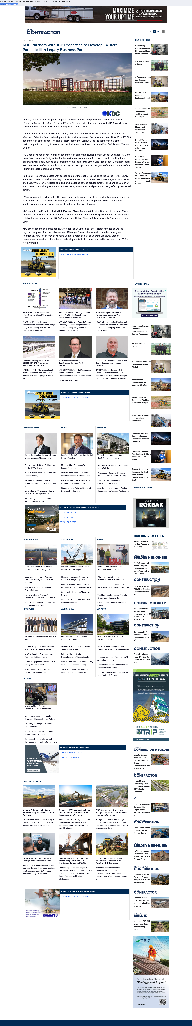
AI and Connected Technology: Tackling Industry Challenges (140, 400)
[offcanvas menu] (163, 31)
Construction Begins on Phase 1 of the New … (77, 593)
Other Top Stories (32, 781)
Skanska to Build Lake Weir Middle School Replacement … (75, 648)
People (64, 427)
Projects (101, 427)
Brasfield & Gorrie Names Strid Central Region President (77, 456)
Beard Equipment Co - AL (71, 753)
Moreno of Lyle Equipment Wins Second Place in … (74, 466)
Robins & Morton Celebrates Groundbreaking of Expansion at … (75, 655)
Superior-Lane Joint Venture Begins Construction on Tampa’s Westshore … (113, 489)
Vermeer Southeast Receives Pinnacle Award (40, 637)
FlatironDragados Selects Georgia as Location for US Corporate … (112, 673)
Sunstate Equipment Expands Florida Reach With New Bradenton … (112, 666)
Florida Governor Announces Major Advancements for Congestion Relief (76, 586)
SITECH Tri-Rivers (68, 522)
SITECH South (66, 517)
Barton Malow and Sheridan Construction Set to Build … (108, 482)
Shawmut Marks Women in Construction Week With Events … (39, 707)
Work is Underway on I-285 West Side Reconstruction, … (40, 474)
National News (142, 40)
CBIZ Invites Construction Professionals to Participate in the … (112, 578)
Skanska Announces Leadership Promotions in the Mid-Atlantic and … (76, 474)
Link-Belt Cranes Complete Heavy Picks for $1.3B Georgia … (75, 568)
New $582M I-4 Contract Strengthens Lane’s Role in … (112, 466)
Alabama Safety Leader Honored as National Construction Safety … (76, 481)
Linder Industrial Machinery (74, 255)
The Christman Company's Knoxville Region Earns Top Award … (112, 596)
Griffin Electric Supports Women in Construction (111, 604)
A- (150, 31)
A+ (158, 31)
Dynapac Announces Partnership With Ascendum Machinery (113, 658)
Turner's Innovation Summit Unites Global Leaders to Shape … (39, 732)
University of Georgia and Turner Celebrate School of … (38, 725)
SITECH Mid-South (68, 512)
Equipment (29, 609)
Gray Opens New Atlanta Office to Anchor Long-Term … (111, 637)
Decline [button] (3, 4)
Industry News (30, 284)
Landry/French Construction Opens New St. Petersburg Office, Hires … (39, 492)
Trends (100, 539)
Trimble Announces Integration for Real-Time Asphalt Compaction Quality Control (143, 178)
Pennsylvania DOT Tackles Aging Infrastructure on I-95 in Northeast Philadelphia (142, 614)
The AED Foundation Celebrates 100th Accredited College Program (40, 604)
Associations (31, 539)
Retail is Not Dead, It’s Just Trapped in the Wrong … (141, 544)
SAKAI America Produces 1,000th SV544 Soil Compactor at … (39, 670)
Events (27, 678)
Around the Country (144, 487)
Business (101, 609)
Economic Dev (67, 609)
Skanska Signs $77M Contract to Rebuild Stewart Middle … (38, 500)
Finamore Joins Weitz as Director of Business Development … (76, 489)
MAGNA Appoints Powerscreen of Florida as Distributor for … (39, 655)
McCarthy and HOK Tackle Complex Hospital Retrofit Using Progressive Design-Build (141, 568)
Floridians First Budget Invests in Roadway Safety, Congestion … (74, 578)
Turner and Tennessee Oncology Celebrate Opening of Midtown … (74, 670)
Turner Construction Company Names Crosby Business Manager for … (40, 456)
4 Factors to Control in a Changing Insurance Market (143, 80)
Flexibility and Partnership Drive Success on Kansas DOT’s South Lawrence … (142, 786)
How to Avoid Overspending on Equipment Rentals (143, 95)
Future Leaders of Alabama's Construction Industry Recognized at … (41, 596)
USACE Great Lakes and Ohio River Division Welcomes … (75, 601)
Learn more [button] (65, 1)
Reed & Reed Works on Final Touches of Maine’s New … (142, 830)
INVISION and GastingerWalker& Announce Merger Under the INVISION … (113, 649)
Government (67, 539)
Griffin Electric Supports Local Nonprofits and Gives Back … (109, 568)
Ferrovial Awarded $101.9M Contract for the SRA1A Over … (40, 466)
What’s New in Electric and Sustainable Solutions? (141, 418)
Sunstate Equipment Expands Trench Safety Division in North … (40, 663)
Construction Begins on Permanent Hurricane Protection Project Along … (112, 474)
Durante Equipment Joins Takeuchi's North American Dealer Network (40, 648)
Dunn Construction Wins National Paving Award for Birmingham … (38, 568)
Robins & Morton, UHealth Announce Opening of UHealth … (76, 637)
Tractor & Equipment (70, 758)
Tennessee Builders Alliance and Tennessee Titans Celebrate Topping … (41, 740)
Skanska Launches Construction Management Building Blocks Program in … (113, 587)
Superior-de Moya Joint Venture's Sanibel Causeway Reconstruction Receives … (39, 580)
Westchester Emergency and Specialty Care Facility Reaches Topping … (77, 663)
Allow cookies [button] (12, 4)
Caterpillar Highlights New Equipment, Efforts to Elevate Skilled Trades (142, 162)
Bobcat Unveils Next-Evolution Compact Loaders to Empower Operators (142, 145)
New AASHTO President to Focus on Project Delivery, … (40, 588)
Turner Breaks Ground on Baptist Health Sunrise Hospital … (110, 456)
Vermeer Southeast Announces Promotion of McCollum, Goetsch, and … (40, 483)
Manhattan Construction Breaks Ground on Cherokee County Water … (40, 717)
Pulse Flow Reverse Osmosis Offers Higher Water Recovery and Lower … (142, 809)
